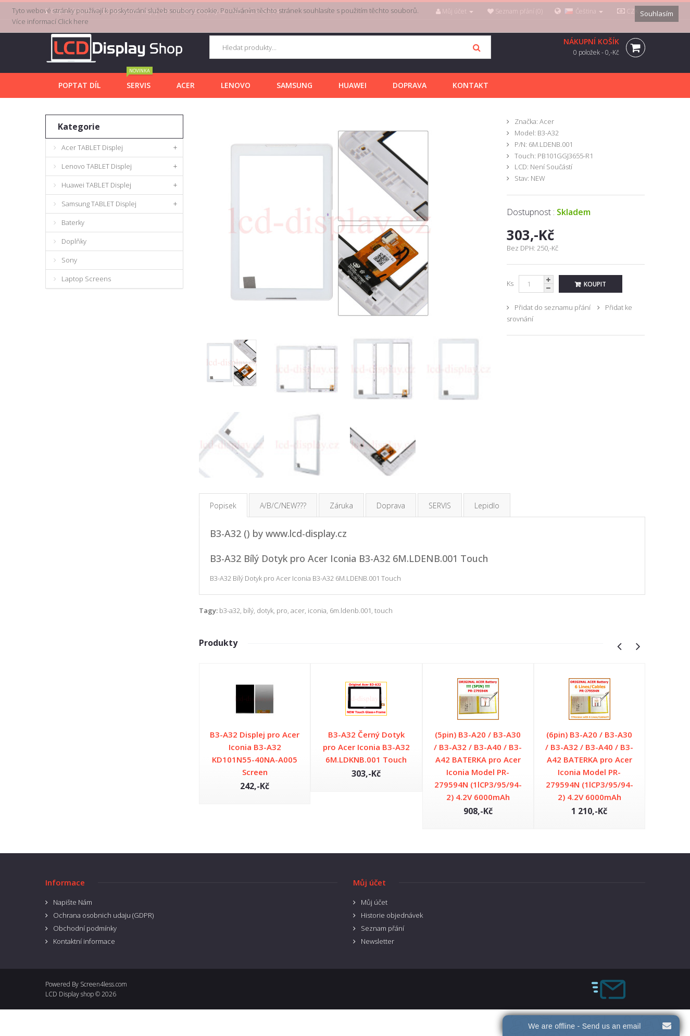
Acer (547, 121)
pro (282, 610)
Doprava (391, 505)
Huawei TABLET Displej (96, 185)
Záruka (341, 505)
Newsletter (377, 941)
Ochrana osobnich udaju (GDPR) (103, 915)
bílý (248, 610)
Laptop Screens (86, 278)
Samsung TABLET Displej (98, 203)
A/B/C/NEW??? (283, 505)
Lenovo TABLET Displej (96, 166)
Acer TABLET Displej (92, 147)
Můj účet (374, 902)
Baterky (72, 222)
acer (298, 610)
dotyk (265, 610)
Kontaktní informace (84, 941)
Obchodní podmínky (85, 928)
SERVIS (440, 505)
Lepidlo (486, 505)
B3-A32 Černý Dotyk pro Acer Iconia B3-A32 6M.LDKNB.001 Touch (366, 747)
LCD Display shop (69, 994)
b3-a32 (229, 610)
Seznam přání (382, 928)
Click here (73, 21)
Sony (69, 260)
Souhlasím (656, 13)
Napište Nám (72, 902)
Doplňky (73, 241)
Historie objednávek (392, 915)
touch (383, 610)
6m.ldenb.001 (350, 610)
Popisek (223, 505)
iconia (317, 610)
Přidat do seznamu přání (553, 307)
